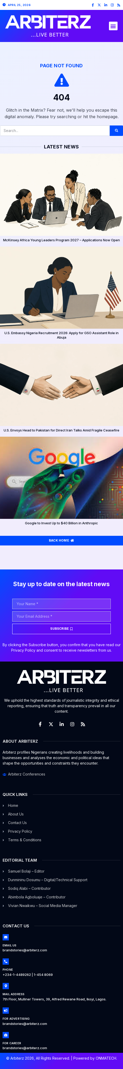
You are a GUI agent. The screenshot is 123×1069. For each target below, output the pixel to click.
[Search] (116, 130)
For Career (12, 1043)
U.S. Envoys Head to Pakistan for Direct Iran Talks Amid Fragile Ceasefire (61, 430)
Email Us (10, 945)
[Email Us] (6, 937)
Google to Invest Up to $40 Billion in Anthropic (61, 523)
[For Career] (6, 1035)
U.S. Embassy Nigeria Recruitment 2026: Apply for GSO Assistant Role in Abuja (61, 335)
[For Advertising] (6, 1010)
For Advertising (16, 1018)
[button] (113, 26)
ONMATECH (106, 1058)
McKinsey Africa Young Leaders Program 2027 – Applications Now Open (61, 240)
